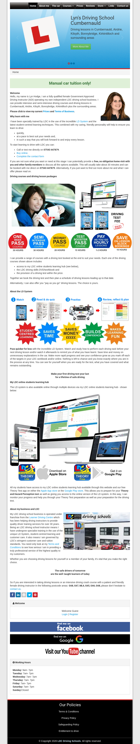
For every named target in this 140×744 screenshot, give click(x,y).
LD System (82, 121)
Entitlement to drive (69, 731)
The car (56, 5)
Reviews (90, 5)
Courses (68, 5)
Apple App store (49, 490)
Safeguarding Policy (68, 724)
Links (111, 5)
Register (74, 614)
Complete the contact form (30, 156)
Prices (79, 5)
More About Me (81, 46)
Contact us (122, 5)
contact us (15, 589)
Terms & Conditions (69, 711)
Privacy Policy (69, 718)
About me (44, 5)
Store (102, 5)
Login (65, 614)
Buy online (22, 153)
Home (33, 5)
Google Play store (73, 490)
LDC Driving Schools (69, 741)
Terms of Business (64, 111)
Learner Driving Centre (41, 517)
